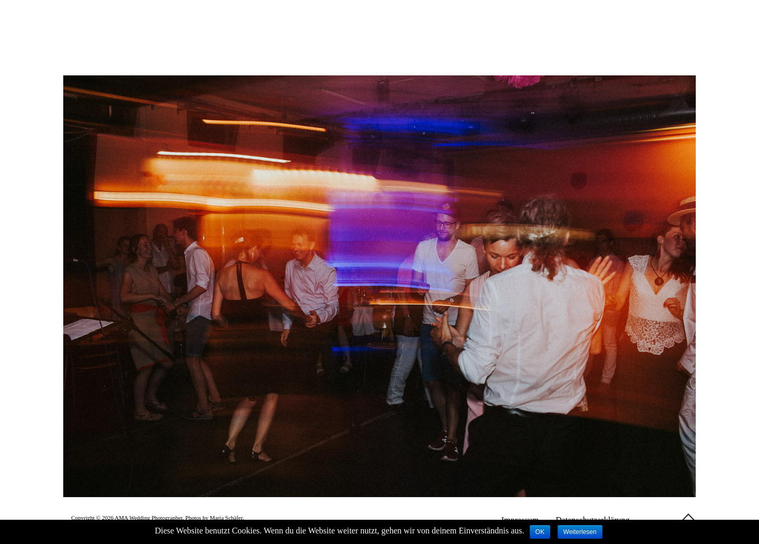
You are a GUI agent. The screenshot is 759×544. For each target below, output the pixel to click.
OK (540, 532)
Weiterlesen (580, 532)
